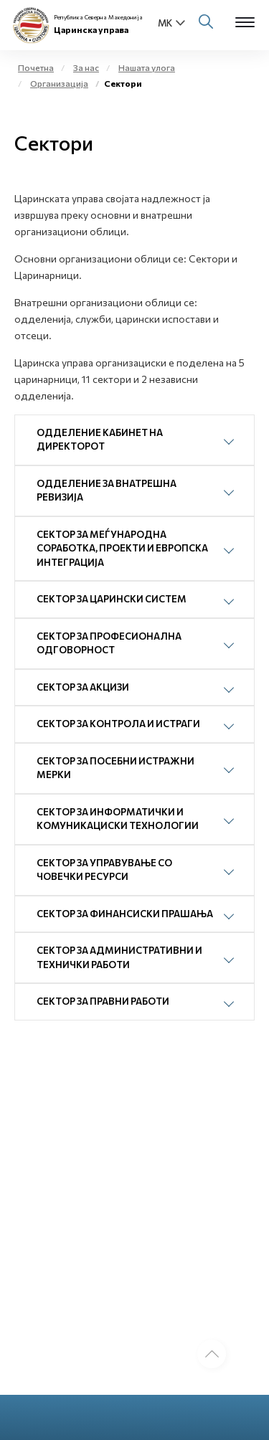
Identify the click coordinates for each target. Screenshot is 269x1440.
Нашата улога (146, 67)
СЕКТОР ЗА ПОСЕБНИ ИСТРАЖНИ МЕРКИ (115, 768)
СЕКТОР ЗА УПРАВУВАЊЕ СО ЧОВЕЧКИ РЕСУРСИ (104, 870)
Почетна (36, 67)
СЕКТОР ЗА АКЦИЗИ (83, 687)
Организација (59, 83)
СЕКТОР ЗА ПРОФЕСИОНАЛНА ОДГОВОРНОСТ (109, 643)
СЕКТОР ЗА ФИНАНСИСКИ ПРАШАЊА (125, 913)
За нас (86, 67)
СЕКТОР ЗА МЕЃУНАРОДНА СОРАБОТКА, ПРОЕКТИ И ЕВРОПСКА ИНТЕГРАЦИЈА (122, 548)
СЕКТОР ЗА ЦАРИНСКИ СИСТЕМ (112, 599)
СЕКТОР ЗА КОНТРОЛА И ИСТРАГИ (118, 723)
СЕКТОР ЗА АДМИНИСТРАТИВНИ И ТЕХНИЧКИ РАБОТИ (119, 957)
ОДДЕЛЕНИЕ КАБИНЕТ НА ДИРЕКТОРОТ (100, 440)
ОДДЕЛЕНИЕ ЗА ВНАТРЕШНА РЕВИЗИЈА (106, 490)
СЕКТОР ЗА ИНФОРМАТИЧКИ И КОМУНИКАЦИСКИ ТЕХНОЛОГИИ (118, 819)
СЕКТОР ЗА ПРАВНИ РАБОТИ (103, 1001)
